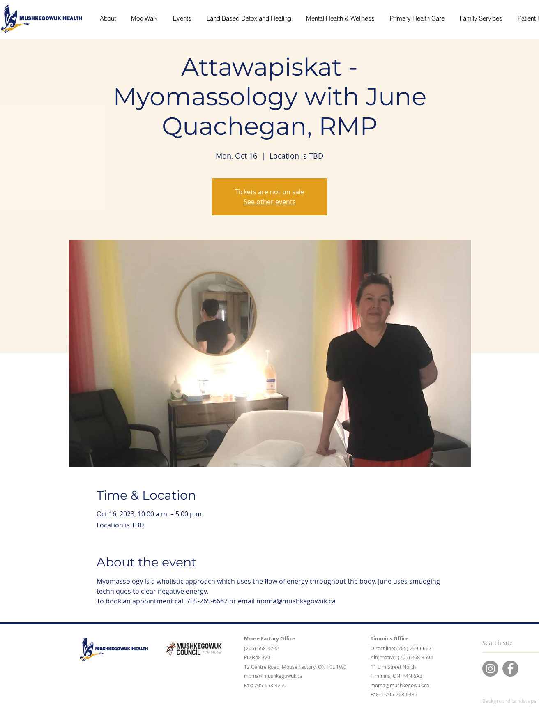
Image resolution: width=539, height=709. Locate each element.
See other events (270, 201)
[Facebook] (510, 669)
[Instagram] (490, 669)
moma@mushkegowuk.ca (273, 675)
